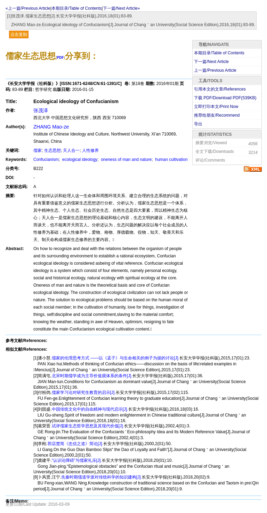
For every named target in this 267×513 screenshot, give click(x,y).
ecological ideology (79, 159)
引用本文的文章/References (220, 89)
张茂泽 (40, 110)
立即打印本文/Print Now (216, 106)
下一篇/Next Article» (121, 8)
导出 (198, 124)
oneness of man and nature (126, 159)
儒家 (37, 150)
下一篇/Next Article (211, 61)
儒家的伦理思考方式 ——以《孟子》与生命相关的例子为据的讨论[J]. (115, 358)
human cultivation (171, 159)
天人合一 (71, 150)
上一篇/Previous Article (215, 70)
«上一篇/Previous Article (28, 8)
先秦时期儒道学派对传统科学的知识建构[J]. (101, 477)
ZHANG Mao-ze (51, 127)
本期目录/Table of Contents (76, 8)
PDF (60, 58)
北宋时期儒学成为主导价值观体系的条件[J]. (92, 375)
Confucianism (46, 159)
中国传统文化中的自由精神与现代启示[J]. (90, 409)
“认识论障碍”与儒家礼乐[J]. (77, 460)
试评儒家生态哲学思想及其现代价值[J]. (88, 425)
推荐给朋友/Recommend (217, 115)
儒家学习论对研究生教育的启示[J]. (84, 392)
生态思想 (52, 150)
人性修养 (90, 150)
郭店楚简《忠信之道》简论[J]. (75, 443)
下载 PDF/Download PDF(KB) (225, 97)
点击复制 (18, 34)
